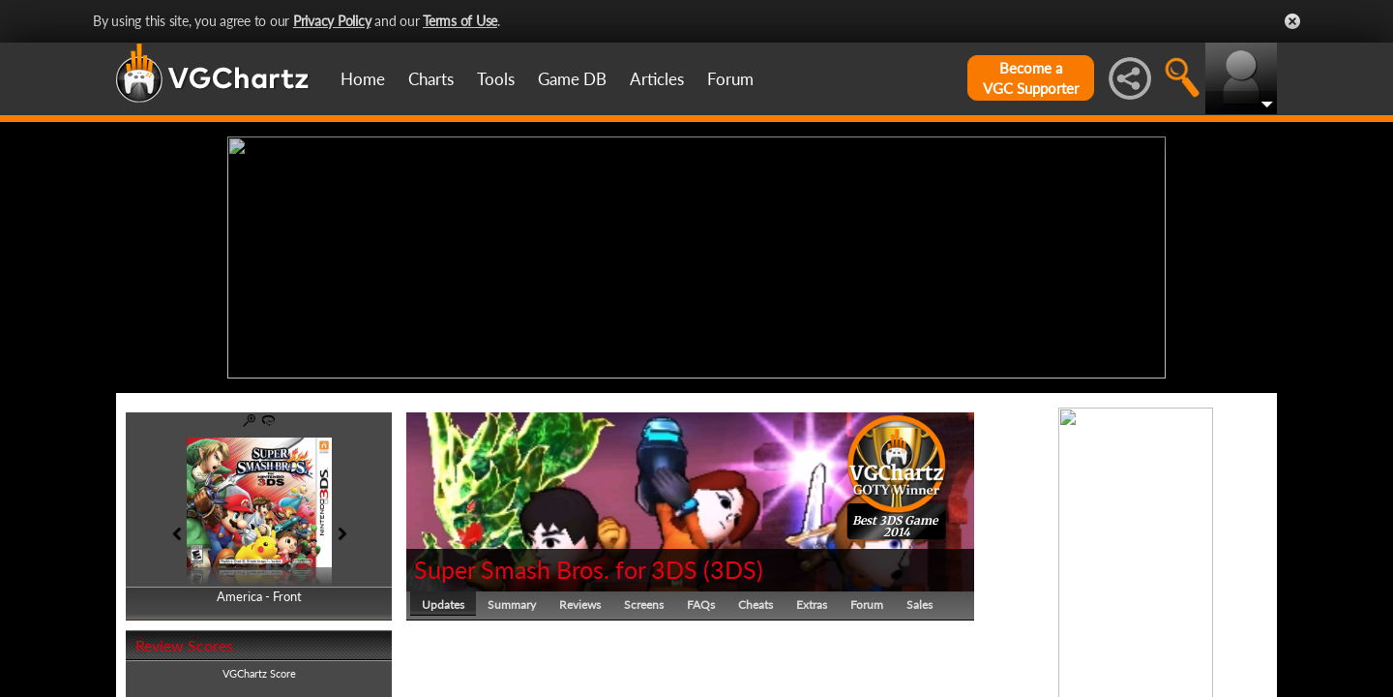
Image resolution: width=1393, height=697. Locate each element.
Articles (657, 79)
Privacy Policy (332, 21)
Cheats (755, 604)
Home (363, 79)
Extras (811, 604)
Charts (431, 79)
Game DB (572, 79)
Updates (443, 604)
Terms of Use (460, 21)
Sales (919, 604)
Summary (512, 604)
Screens (644, 604)
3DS (733, 569)
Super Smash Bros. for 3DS (555, 569)
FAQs (701, 604)
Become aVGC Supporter (1031, 78)
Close (1292, 21)
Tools (496, 79)
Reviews (580, 604)
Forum (730, 79)
